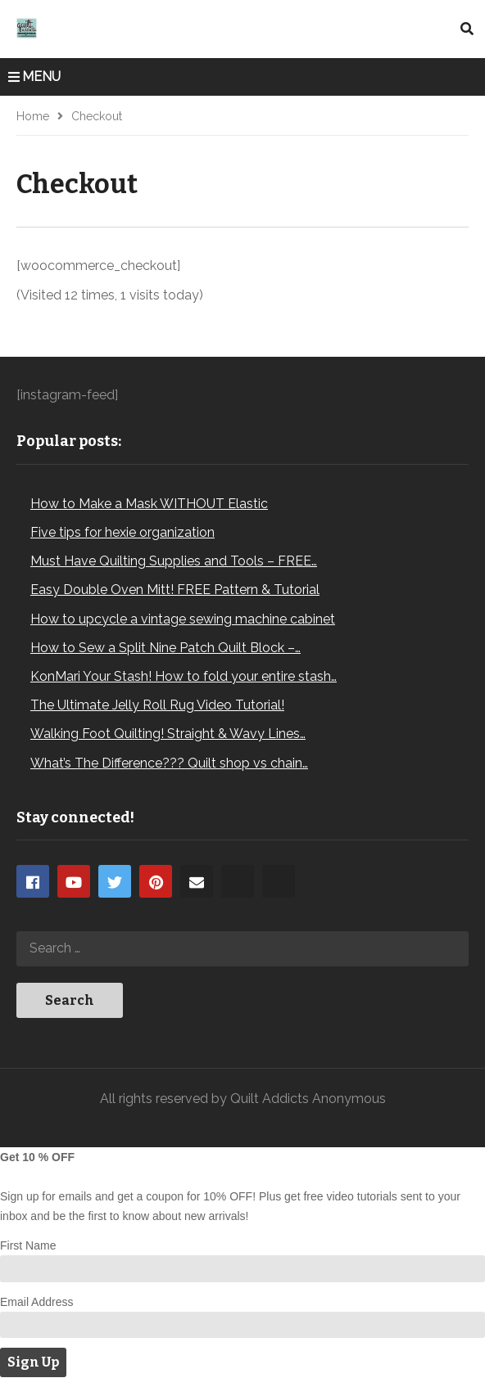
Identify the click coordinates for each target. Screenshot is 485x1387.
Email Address (36, 1301)
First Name (28, 1245)
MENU (34, 76)
